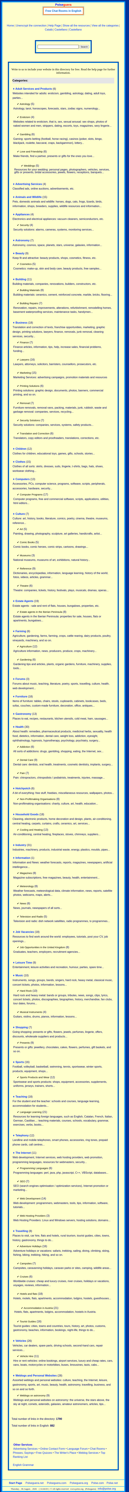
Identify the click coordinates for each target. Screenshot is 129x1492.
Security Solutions (30, 420)
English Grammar (23, 1465)
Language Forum (77, 1448)
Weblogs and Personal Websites (36, 1375)
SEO (22, 1181)
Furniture (21, 696)
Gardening (26, 659)
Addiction (25, 746)
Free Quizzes (44, 1452)
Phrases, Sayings (23, 1452)
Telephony (22, 1135)
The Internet (23, 1152)
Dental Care (26, 759)
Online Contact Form (52, 1448)
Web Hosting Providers (33, 1215)
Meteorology (27, 886)
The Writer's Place (65, 1452)
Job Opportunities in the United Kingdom (42, 947)
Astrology (25, 104)
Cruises (24, 1276)
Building (20, 279)
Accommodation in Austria (38, 1308)
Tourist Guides (28, 1321)
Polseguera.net (35, 1483)
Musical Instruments (31, 1012)
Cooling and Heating (31, 829)
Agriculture (26, 646)
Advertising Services (28, 184)
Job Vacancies (24, 931)
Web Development (30, 1198)
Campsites (26, 1263)
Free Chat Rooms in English (63, 10)
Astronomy (22, 240)
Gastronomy (23, 713)
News (23, 903)
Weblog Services (88, 1452)
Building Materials (30, 290)
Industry (20, 845)
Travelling (21, 1231)
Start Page (15, 1483)
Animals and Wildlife (28, 197)
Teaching (21, 1096)
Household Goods (27, 814)
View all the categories (105, 25)
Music (19, 975)
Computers (22, 479)
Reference (25, 568)
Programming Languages (34, 1168)
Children (20, 448)
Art (21, 529)
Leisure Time (23, 962)
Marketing (25, 372)
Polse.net (112, 1483)
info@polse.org (107, 1488)
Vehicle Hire (26, 1356)
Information (22, 857)
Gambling (25, 134)
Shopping (21, 1027)
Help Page (54, 25)
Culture (20, 513)
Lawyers (24, 359)
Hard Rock (26, 990)
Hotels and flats (28, 1293)
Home (10, 25)
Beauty (19, 253)
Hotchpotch (22, 788)
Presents (25, 1042)
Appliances (22, 214)
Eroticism (25, 117)
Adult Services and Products (33, 88)
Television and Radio (31, 916)
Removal (25, 403)
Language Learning (30, 1112)
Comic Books (27, 542)
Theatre (24, 585)
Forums (20, 679)
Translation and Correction (34, 433)
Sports (19, 1062)
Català (49, 29)
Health (19, 726)
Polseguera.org (79, 1483)
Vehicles (20, 1340)
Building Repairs (29, 303)
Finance (24, 342)
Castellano (61, 29)
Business (21, 322)
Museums (25, 555)
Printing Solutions (29, 385)
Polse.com (97, 1483)
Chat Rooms (97, 1448)
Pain (22, 773)
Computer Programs (31, 494)
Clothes (20, 461)
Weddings (29, 165)
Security (24, 225)
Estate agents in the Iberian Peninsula (41, 611)
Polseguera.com (57, 1483)
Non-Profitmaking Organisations (38, 799)
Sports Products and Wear (34, 1077)
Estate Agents (24, 601)
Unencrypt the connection (31, 25)
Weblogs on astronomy (33, 1395)
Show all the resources (76, 25)
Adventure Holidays (30, 1246)
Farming (20, 631)
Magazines (26, 873)
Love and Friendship (31, 151)
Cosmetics (26, 264)
